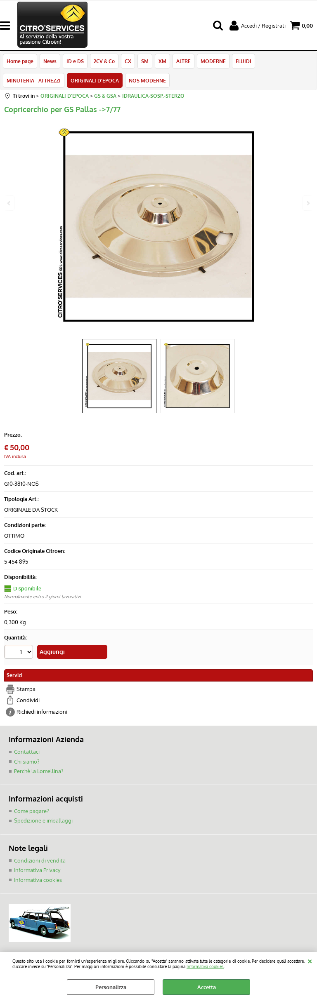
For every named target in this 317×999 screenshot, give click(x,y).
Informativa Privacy (37, 870)
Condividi (28, 700)
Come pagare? (31, 811)
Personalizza (110, 987)
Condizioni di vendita (40, 860)
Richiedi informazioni (42, 711)
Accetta (206, 987)
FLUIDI (243, 61)
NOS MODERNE (147, 80)
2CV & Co (104, 61)
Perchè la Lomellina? (38, 771)
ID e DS (75, 61)
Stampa (26, 689)
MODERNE (213, 61)
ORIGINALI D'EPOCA (95, 80)
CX (128, 61)
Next (307, 203)
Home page (20, 61)
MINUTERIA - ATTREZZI (34, 80)
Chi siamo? (26, 761)
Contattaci (27, 751)
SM (145, 61)
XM (162, 61)
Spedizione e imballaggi (43, 820)
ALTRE (183, 61)
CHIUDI (310, 960)
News (50, 61)
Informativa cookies (205, 966)
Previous (9, 203)
